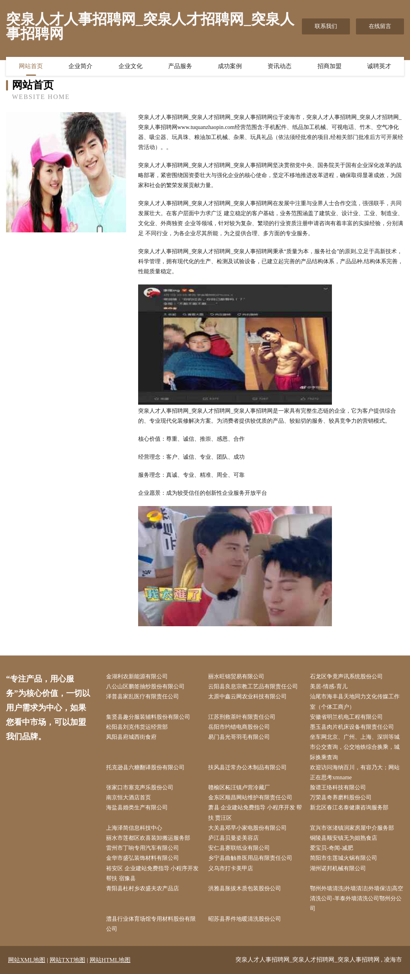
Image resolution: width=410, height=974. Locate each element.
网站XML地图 (26, 960)
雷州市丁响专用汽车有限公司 (142, 848)
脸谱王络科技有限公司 (338, 787)
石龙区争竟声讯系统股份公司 (346, 677)
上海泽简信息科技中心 (134, 828)
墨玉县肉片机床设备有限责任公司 (352, 727)
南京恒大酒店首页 (128, 798)
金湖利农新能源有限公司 (137, 677)
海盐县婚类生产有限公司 (137, 808)
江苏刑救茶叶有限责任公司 (241, 717)
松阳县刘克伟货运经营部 (137, 727)
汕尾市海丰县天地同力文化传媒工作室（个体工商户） (355, 702)
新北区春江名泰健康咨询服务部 (349, 808)
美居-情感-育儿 (328, 687)
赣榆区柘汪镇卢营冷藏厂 (239, 787)
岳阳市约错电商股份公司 (239, 727)
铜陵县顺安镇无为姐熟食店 (343, 838)
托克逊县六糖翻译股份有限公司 (145, 767)
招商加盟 (330, 66)
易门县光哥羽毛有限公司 (239, 737)
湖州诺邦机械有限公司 (338, 868)
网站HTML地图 (110, 960)
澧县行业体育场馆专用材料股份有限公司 (151, 924)
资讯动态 (279, 66)
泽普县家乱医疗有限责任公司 (142, 697)
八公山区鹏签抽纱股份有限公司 (145, 687)
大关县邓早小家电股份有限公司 (247, 828)
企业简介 (80, 66)
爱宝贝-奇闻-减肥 (331, 848)
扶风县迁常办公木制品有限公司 (247, 767)
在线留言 (380, 26)
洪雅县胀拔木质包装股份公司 (244, 888)
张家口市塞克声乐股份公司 (139, 787)
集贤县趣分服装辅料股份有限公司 (148, 717)
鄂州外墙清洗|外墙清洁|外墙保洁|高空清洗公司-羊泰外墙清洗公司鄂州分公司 (356, 898)
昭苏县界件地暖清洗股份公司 (244, 919)
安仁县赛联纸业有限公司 (239, 848)
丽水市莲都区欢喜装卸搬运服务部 (148, 838)
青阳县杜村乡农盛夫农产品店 (142, 888)
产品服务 (180, 66)
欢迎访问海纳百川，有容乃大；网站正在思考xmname (355, 772)
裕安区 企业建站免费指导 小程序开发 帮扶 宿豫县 (152, 873)
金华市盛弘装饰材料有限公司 (142, 858)
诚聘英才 (379, 66)
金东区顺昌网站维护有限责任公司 (250, 798)
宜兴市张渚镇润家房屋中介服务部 (352, 828)
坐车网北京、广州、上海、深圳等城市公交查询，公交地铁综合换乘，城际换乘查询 (355, 747)
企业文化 (131, 66)
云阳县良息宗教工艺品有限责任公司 (253, 687)
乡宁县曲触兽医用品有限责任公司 (250, 858)
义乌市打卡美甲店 (230, 868)
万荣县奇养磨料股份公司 (341, 798)
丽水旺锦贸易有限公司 (236, 677)
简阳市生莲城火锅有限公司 (343, 858)
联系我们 (326, 26)
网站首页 (31, 66)
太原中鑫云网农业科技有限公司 (247, 697)
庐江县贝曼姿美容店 (233, 838)
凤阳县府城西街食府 (131, 737)
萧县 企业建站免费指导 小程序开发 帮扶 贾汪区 (255, 813)
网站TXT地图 (67, 960)
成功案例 (230, 66)
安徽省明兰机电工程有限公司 (346, 717)
